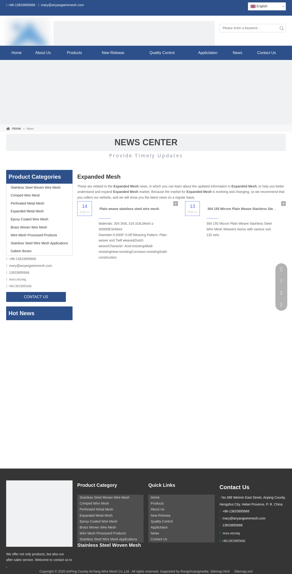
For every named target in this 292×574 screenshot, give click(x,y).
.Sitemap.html (219, 571)
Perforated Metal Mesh (27, 203)
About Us (157, 509)
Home (155, 497)
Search (282, 28)
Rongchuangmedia (195, 571)
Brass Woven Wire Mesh (29, 227)
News (155, 533)
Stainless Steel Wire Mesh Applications (39, 243)
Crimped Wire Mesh (25, 195)
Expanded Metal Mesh (27, 211)
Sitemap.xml (243, 571)
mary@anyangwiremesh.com (30, 266)
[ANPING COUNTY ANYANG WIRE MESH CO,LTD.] (39, 513)
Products (157, 503)
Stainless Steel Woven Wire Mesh (36, 187)
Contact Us (159, 539)
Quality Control (162, 521)
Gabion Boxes (21, 251)
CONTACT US (36, 297)
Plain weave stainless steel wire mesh (129, 209)
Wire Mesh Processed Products (34, 235)
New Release (160, 515)
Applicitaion (159, 527)
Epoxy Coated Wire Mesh (29, 219)
